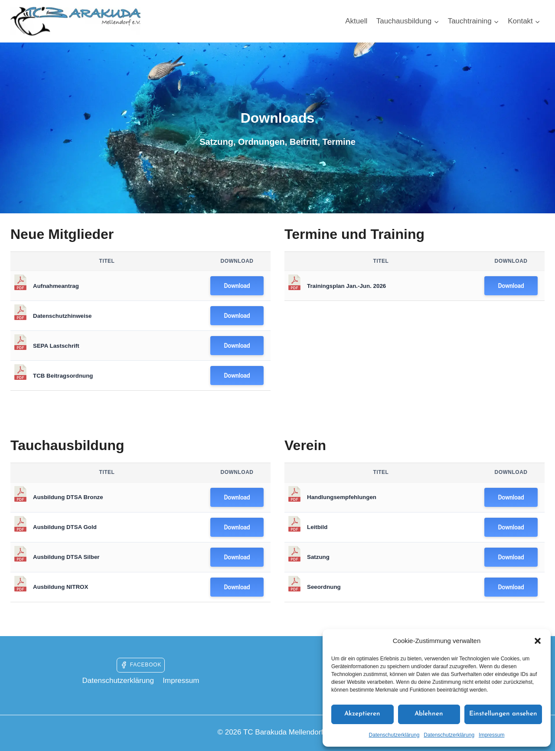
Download (237, 285)
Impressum (491, 735)
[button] (537, 641)
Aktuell (356, 21)
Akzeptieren (362, 714)
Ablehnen (429, 714)
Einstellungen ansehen (503, 714)
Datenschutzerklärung (394, 735)
